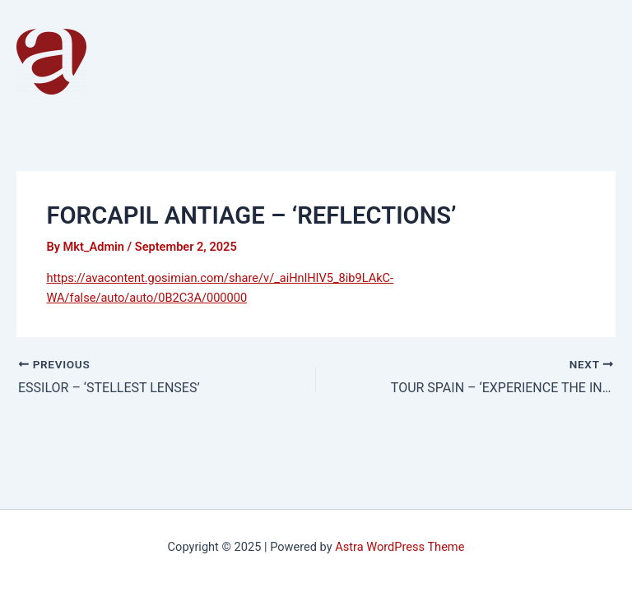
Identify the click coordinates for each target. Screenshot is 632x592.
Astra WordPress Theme (399, 546)
